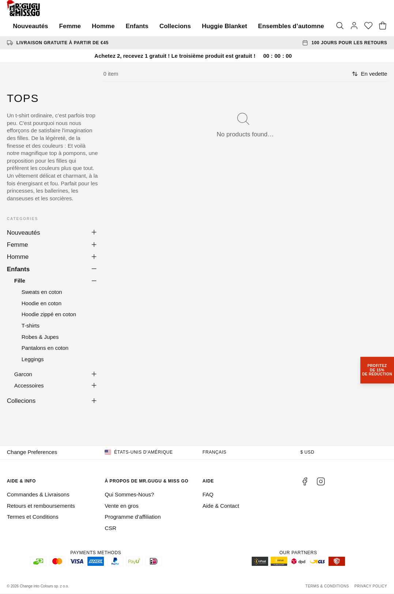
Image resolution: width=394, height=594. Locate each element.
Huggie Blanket (224, 26)
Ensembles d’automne (291, 26)
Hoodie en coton (41, 303)
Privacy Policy (370, 586)
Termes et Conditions (33, 517)
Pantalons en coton (45, 348)
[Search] (339, 26)
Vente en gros (122, 506)
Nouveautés (30, 26)
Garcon (23, 374)
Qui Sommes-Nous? (129, 494)
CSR (110, 528)
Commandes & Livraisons (38, 494)
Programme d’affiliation (133, 517)
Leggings (33, 359)
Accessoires (29, 385)
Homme (103, 26)
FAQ (208, 494)
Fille (19, 280)
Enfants (136, 26)
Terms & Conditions (327, 586)
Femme (70, 26)
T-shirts (31, 325)
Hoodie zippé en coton (49, 314)
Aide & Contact (221, 506)
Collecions (175, 26)
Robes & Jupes (40, 337)
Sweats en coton (42, 292)
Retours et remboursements (41, 506)
